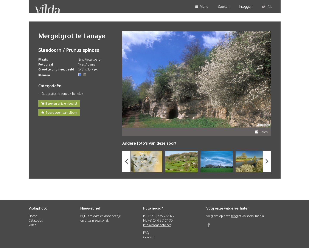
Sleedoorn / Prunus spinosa (68, 50)
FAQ (146, 232)
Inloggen (246, 6)
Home (33, 216)
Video (33, 225)
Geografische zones (55, 93)
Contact (148, 237)
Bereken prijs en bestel (59, 104)
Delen (261, 132)
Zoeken (224, 6)
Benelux (77, 93)
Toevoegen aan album (59, 113)
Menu (201, 6)
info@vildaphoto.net (157, 225)
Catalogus (36, 220)
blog (234, 216)
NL (267, 6)
